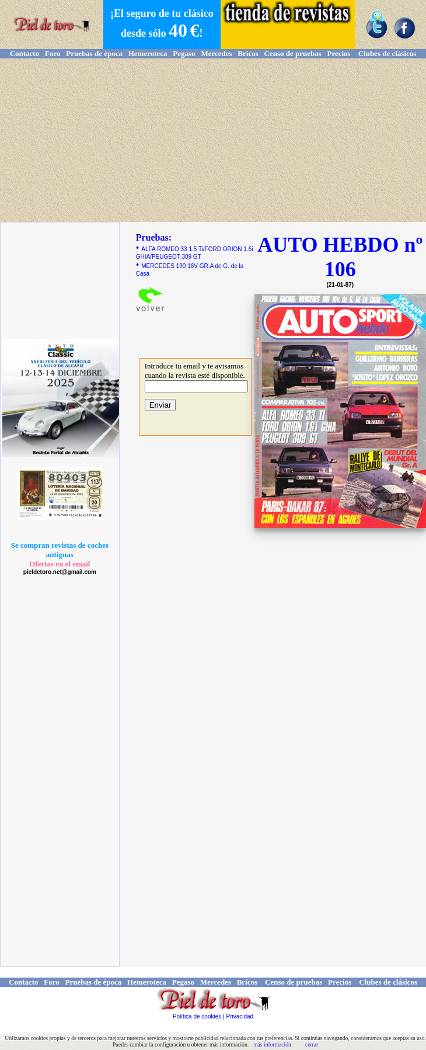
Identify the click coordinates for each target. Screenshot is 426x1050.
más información (272, 1044)
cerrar (311, 1044)
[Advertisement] (213, 140)
